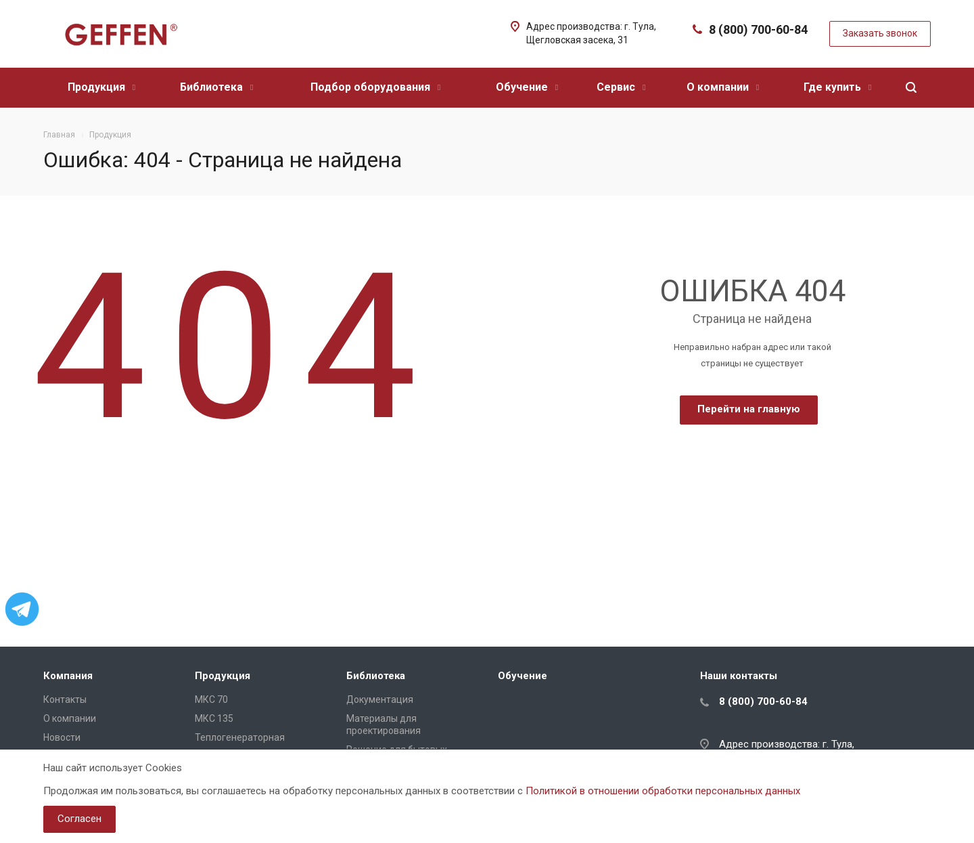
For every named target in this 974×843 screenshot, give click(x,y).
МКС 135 (214, 718)
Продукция (101, 87)
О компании (723, 87)
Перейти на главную (748, 409)
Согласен (79, 819)
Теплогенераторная (240, 737)
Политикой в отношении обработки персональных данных (663, 791)
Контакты (65, 699)
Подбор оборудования (375, 87)
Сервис (621, 87)
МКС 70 (211, 699)
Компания (68, 676)
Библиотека (216, 87)
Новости (61, 737)
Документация (379, 699)
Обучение (527, 87)
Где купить (837, 87)
